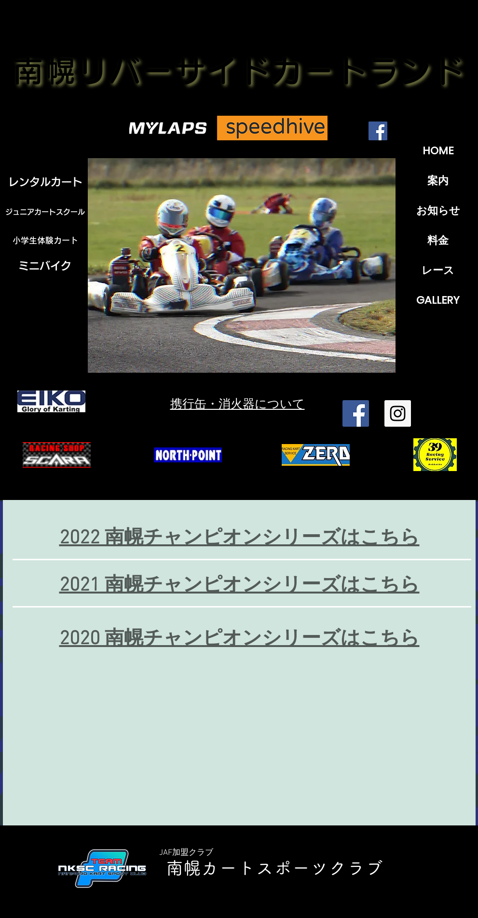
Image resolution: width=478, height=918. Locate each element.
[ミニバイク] (45, 265)
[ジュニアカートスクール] (45, 212)
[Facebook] (378, 131)
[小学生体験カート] (45, 240)
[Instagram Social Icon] (397, 413)
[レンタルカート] (45, 181)
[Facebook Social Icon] (355, 413)
